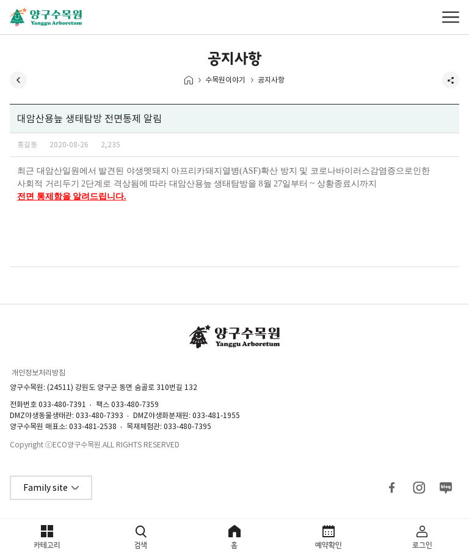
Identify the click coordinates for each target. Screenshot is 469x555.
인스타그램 (418, 487)
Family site (45, 487)
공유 (450, 80)
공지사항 (271, 79)
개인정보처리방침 (38, 372)
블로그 (445, 487)
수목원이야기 (225, 79)
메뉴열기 (450, 17)
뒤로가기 (18, 80)
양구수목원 (46, 17)
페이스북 (392, 487)
